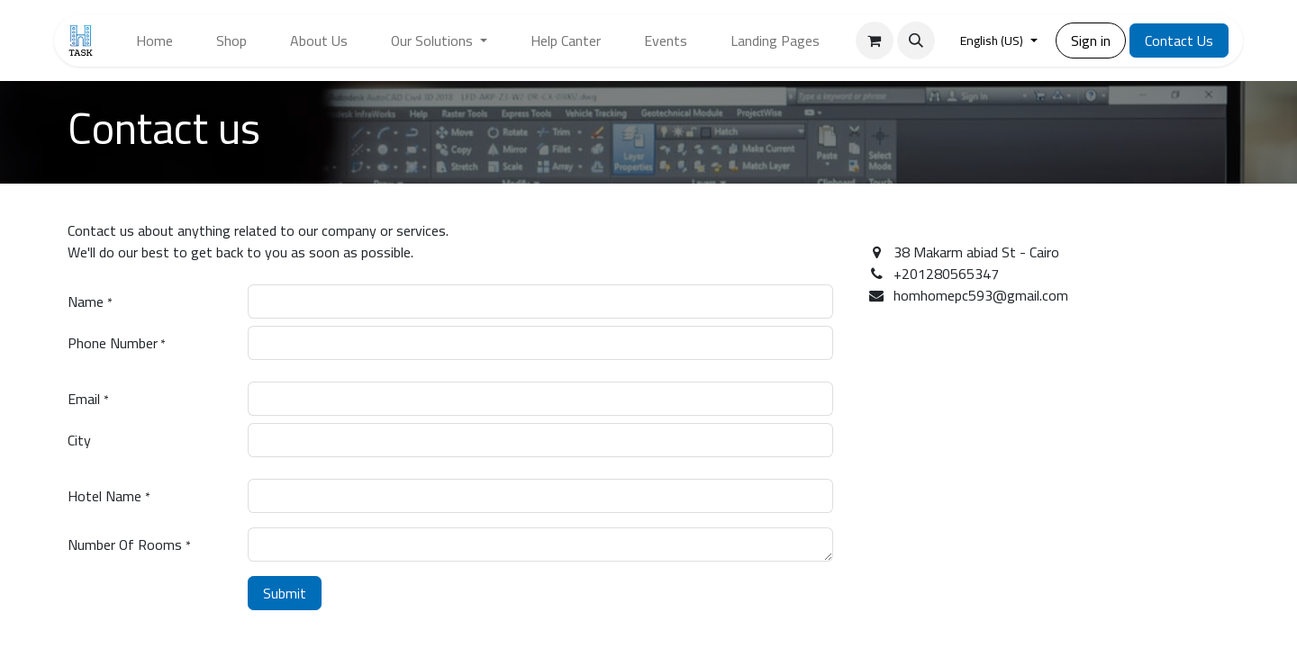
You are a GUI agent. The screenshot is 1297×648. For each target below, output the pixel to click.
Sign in (1091, 40)
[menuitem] (154, 40)
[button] (916, 40)
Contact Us (1179, 40)
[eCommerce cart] (874, 40)
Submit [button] (284, 593)
